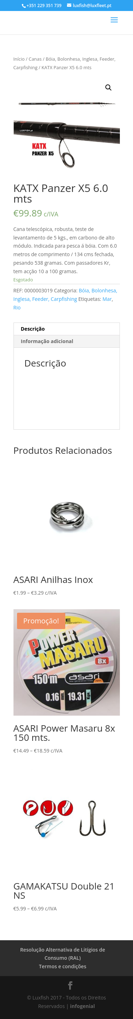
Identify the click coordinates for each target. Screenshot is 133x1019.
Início (19, 59)
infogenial (82, 1006)
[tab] (66, 329)
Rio (17, 307)
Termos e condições (62, 966)
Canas (35, 59)
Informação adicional (47, 341)
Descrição (33, 328)
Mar (107, 299)
